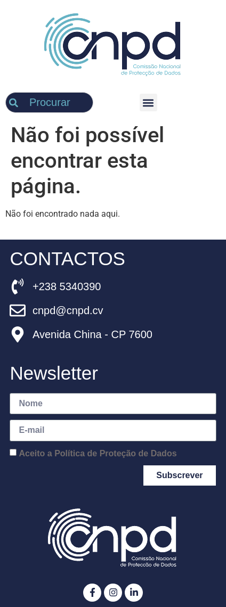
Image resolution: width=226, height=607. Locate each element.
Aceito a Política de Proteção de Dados (97, 452)
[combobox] (49, 102)
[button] (148, 102)
